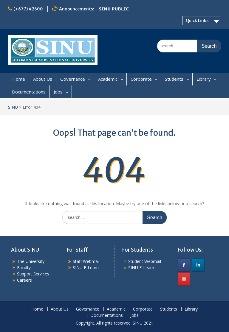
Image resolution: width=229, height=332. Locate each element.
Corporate (141, 79)
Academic (107, 79)
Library (203, 79)
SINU (13, 107)
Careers (24, 280)
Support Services (33, 274)
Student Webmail (144, 261)
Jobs (58, 92)
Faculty (24, 267)
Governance (72, 79)
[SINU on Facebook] (184, 265)
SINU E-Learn (86, 267)
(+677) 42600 (28, 9)
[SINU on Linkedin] (198, 265)
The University (30, 261)
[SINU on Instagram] (184, 279)
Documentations (29, 92)
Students (174, 79)
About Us (42, 79)
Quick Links (197, 20)
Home (18, 79)
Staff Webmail (86, 261)
